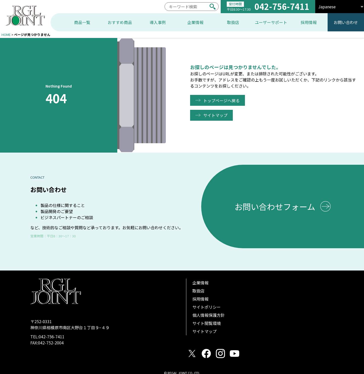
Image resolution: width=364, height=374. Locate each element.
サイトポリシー (206, 307)
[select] (339, 6)
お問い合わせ (346, 22)
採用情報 (200, 299)
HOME (6, 34)
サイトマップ (216, 115)
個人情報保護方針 (208, 315)
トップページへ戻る (222, 100)
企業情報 (200, 283)
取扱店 (198, 291)
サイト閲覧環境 (206, 323)
